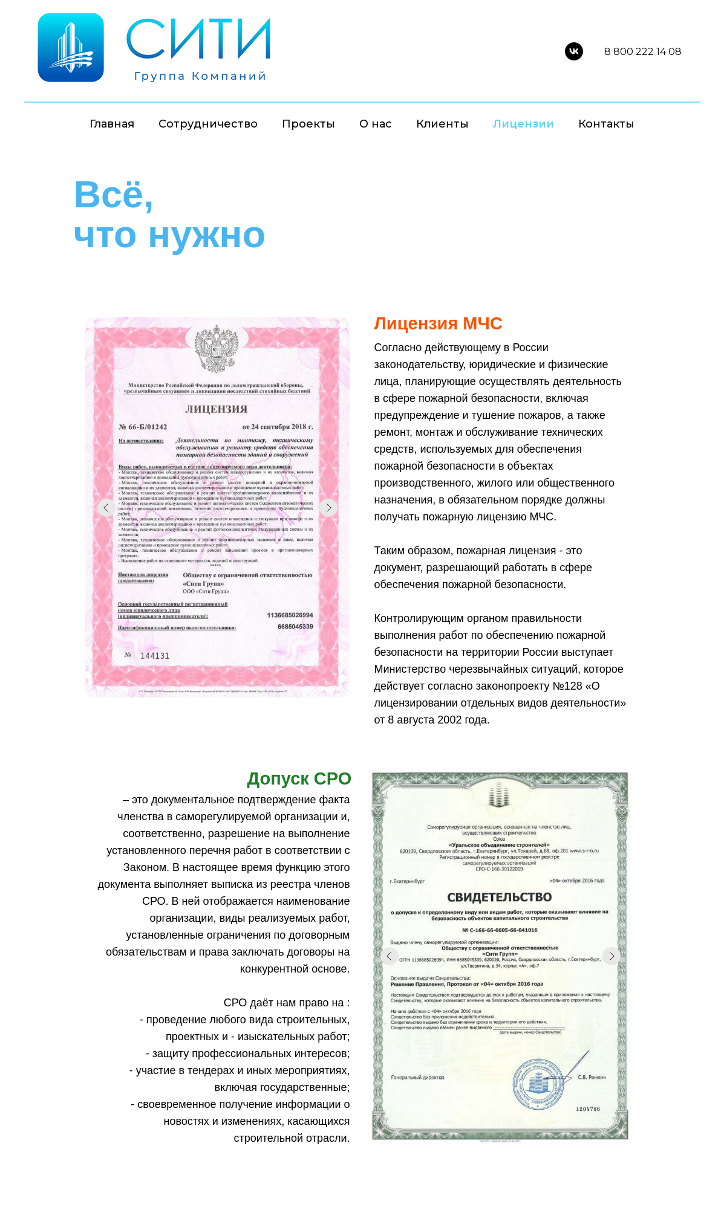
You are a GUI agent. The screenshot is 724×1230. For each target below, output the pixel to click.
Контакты (606, 124)
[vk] (574, 51)
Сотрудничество (208, 124)
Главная (112, 124)
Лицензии (523, 124)
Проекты (308, 124)
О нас (375, 124)
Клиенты (442, 124)
